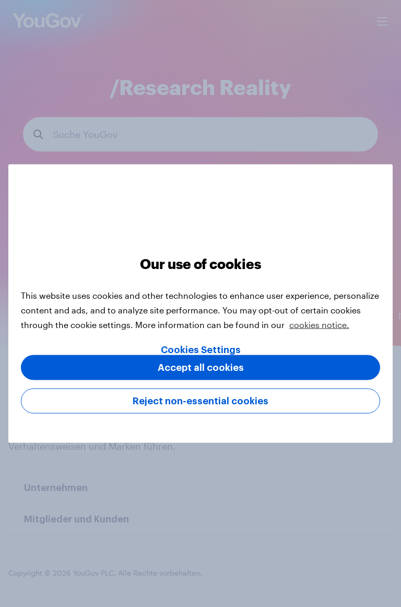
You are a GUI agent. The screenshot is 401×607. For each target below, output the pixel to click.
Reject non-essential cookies (200, 401)
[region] (200, 304)
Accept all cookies (201, 367)
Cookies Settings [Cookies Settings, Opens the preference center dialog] (201, 350)
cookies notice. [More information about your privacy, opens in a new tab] (319, 325)
